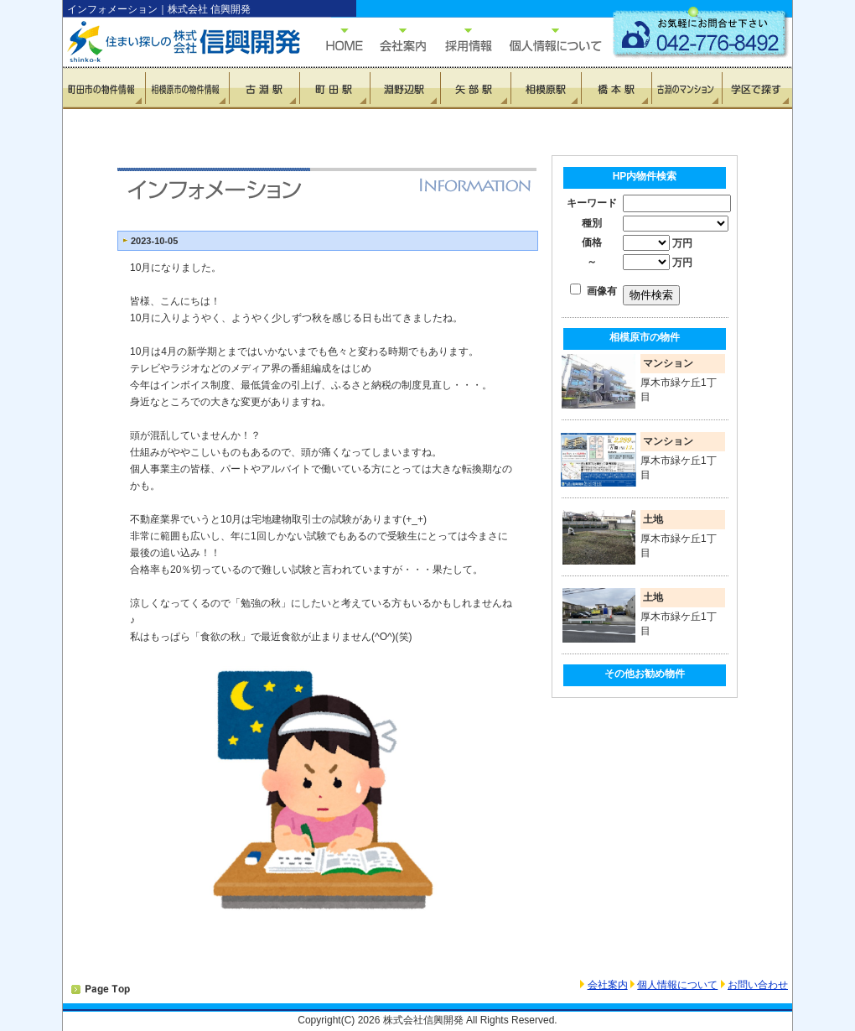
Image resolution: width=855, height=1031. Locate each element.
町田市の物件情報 (104, 88)
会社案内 (608, 985)
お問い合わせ (758, 985)
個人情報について (547, 40)
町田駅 (334, 88)
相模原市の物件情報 (187, 88)
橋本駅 (616, 88)
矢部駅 (475, 88)
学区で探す (757, 88)
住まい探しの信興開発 (172, 42)
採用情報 (459, 40)
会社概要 (394, 40)
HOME (336, 40)
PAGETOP (100, 990)
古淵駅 (264, 88)
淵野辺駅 (405, 88)
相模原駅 (545, 88)
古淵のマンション (686, 88)
